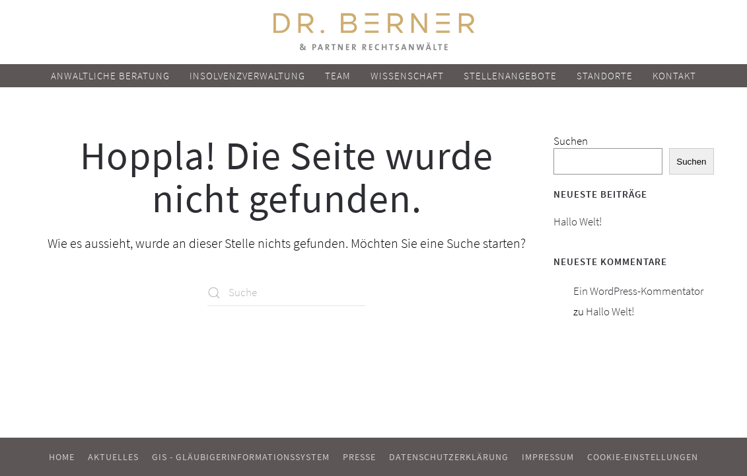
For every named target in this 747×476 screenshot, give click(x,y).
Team (338, 75)
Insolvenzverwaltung (247, 75)
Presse (359, 457)
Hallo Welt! (577, 221)
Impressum (548, 457)
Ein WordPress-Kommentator (638, 291)
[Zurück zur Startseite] (373, 32)
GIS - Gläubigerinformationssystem (241, 457)
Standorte (605, 75)
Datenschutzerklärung (449, 457)
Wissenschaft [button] (407, 75)
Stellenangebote (510, 75)
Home (62, 457)
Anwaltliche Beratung (110, 75)
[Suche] (286, 293)
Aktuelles (113, 457)
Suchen (570, 141)
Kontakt (674, 75)
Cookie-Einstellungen (642, 457)
